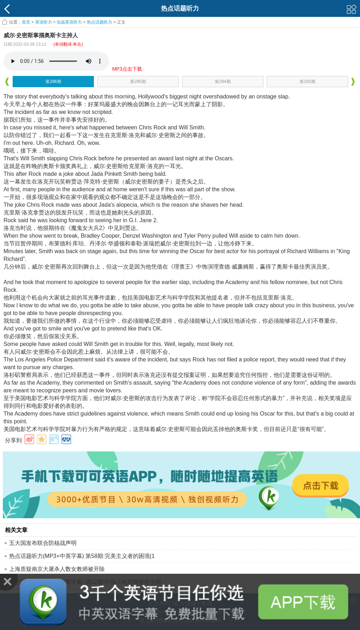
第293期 (307, 81)
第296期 (53, 81)
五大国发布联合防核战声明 (43, 543)
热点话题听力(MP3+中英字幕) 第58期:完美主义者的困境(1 (82, 556)
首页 (26, 22)
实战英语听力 (69, 22)
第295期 (138, 81)
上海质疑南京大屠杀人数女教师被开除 (57, 569)
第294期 (222, 81)
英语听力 (43, 22)
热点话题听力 (99, 22)
